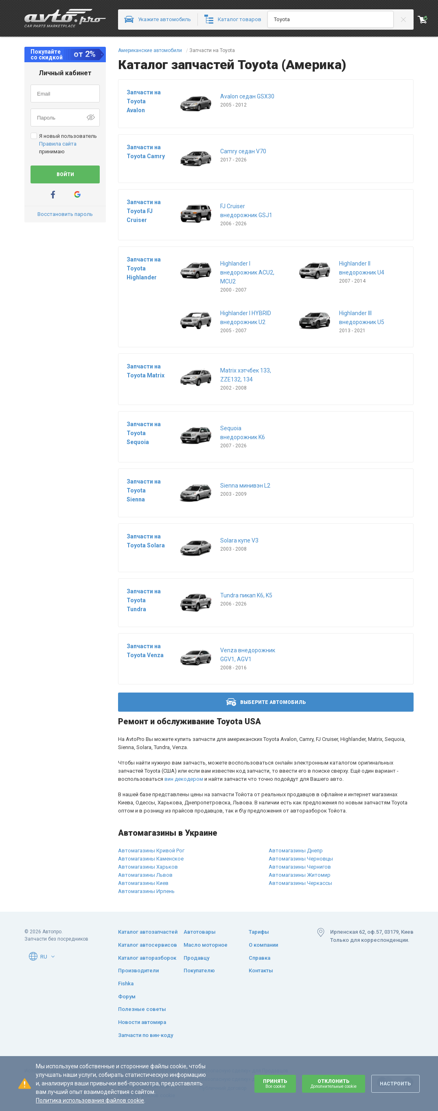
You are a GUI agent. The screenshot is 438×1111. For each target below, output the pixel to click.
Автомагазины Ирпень (146, 891)
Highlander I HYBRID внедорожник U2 (245, 317)
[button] (53, 956)
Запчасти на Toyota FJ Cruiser (144, 211)
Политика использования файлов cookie (90, 1100)
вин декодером (183, 779)
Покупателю (199, 970)
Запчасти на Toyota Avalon (144, 101)
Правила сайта (58, 144)
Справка (259, 958)
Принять (275, 1083)
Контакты (261, 970)
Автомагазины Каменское (151, 859)
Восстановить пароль (65, 214)
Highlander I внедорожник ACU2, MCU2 (247, 272)
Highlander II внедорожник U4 (361, 268)
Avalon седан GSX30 (247, 96)
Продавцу (196, 958)
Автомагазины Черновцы (301, 859)
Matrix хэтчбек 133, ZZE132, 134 (245, 375)
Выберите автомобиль (266, 702)
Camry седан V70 (243, 151)
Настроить (395, 1084)
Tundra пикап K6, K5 (246, 595)
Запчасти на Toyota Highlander (144, 268)
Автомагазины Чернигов (300, 867)
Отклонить (334, 1083)
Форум (127, 996)
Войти (65, 174)
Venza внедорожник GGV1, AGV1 (247, 654)
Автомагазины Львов (145, 875)
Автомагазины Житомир (300, 875)
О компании (263, 945)
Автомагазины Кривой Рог (151, 850)
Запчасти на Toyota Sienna (144, 490)
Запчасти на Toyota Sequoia (144, 433)
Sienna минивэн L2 (245, 485)
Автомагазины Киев (143, 883)
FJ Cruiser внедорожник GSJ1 (246, 210)
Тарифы (259, 932)
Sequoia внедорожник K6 (242, 432)
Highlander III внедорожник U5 (361, 317)
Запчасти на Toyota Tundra (144, 600)
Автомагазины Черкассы (300, 883)
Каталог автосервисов (147, 945)
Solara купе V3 (239, 540)
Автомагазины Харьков (148, 867)
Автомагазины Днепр (296, 850)
